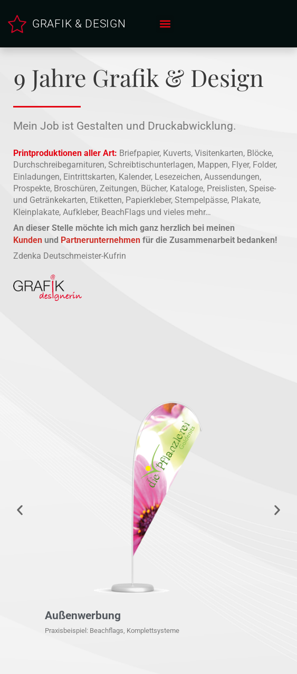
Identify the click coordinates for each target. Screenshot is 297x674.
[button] (165, 24)
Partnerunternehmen (100, 240)
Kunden (27, 240)
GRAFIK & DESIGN (79, 23)
